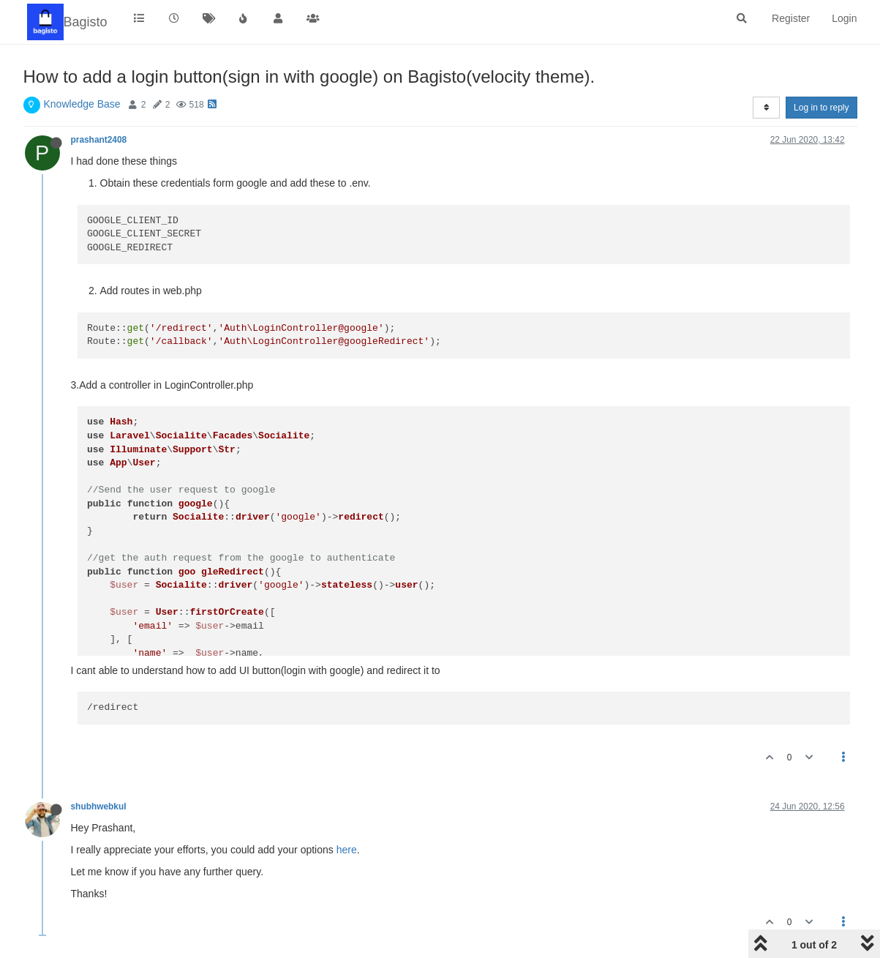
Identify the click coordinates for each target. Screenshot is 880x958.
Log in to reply (821, 107)
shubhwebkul (99, 806)
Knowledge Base (82, 104)
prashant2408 (99, 140)
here (346, 850)
